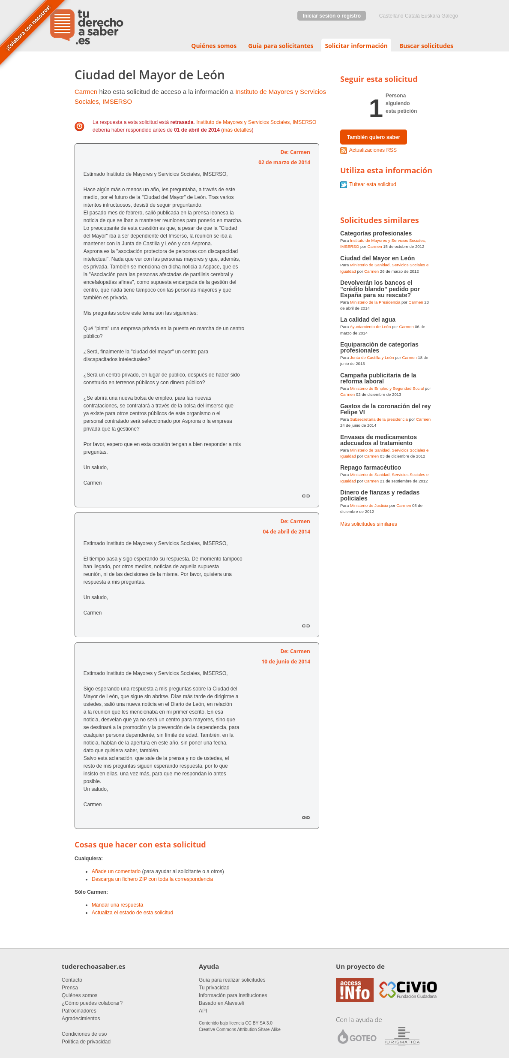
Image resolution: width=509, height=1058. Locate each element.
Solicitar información (356, 46)
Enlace (306, 496)
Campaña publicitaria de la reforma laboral (378, 378)
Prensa (70, 988)
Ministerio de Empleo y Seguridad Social (387, 388)
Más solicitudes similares (368, 524)
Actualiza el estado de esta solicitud (132, 913)
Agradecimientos (81, 1019)
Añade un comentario (116, 871)
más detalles (237, 130)
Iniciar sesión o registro (332, 16)
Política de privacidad (86, 1042)
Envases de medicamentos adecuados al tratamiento (378, 440)
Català (412, 16)
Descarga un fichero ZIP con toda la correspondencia (152, 879)
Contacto (72, 980)
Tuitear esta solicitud (372, 184)
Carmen (86, 91)
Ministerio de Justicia (369, 505)
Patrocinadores (79, 1011)
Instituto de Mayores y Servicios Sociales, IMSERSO (256, 122)
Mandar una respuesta (117, 905)
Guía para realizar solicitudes (232, 980)
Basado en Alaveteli (221, 1003)
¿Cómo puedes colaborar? (92, 1003)
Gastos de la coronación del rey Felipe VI (385, 409)
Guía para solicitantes (280, 46)
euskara (430, 16)
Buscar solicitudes (426, 46)
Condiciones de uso (84, 1034)
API (203, 1011)
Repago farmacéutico (370, 467)
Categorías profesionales (376, 233)
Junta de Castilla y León (372, 357)
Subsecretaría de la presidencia (379, 419)
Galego (449, 16)
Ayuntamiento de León (370, 326)
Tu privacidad (214, 988)
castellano (391, 16)
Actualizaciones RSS (373, 150)
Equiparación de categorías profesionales (379, 347)
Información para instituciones (233, 995)
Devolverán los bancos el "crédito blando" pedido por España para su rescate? (380, 288)
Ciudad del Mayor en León (377, 258)
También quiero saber (373, 137)
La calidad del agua (367, 319)
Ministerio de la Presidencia (375, 302)
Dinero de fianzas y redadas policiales (379, 495)
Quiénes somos (214, 46)
